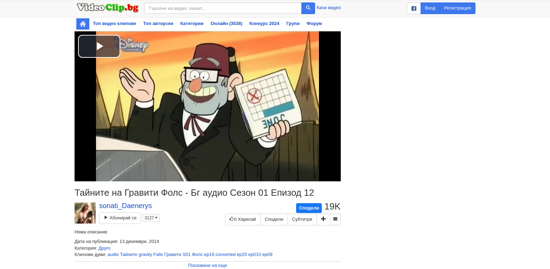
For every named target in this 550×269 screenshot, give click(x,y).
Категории (192, 23)
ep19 (209, 254)
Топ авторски (158, 23)
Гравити (172, 254)
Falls (158, 254)
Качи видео (329, 7)
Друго (104, 248)
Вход (430, 8)
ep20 (242, 254)
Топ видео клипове (114, 23)
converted (226, 254)
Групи (293, 23)
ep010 (254, 254)
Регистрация (457, 8)
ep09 (267, 254)
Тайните (128, 254)
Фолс (197, 254)
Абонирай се (120, 217)
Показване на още (207, 265)
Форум (314, 23)
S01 (187, 254)
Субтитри (302, 219)
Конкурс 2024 (264, 23)
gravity (145, 254)
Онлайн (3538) (227, 23)
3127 (151, 217)
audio (113, 254)
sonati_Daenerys (125, 205)
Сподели (309, 208)
